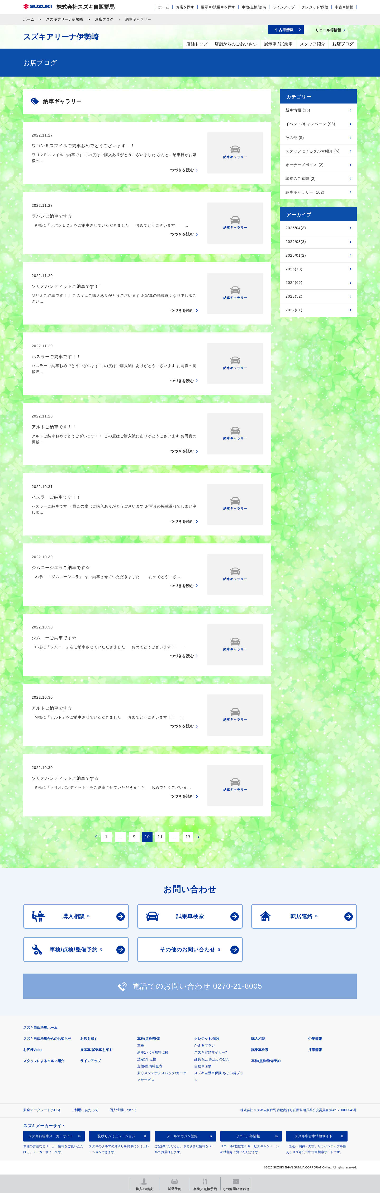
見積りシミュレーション (116, 1136)
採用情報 (315, 1050)
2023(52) (294, 296)
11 (160, 837)
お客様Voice (32, 1050)
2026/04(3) (296, 228)
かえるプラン (204, 1046)
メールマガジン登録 (182, 1136)
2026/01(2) (296, 255)
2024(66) (294, 282)
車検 (140, 1046)
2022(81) (294, 310)
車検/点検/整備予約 (266, 1061)
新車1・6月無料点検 (152, 1052)
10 (147, 837)
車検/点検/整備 (254, 7)
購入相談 (258, 1039)
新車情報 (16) (298, 110)
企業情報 (315, 1039)
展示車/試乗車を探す (218, 7)
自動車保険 (202, 1066)
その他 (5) (295, 137)
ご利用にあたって (84, 1110)
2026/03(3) (296, 241)
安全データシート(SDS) (41, 1110)
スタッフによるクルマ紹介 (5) (313, 151)
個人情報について (123, 1110)
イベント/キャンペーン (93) (310, 124)
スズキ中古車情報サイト (313, 1136)
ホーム (163, 7)
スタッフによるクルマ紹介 (43, 1061)
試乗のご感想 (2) (301, 178)
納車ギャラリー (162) (305, 192)
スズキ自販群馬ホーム (40, 1028)
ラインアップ (284, 7)
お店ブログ (104, 19)
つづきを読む (182, 170)
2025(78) (294, 269)
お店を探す (185, 7)
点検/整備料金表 (149, 1066)
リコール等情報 (248, 1136)
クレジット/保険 (314, 7)
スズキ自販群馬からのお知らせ (47, 1039)
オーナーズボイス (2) (305, 165)
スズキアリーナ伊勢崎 (64, 19)
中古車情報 (344, 7)
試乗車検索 (259, 1050)
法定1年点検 (146, 1059)
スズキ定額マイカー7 (210, 1052)
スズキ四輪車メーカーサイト (50, 1136)
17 (188, 837)
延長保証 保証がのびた (212, 1059)
